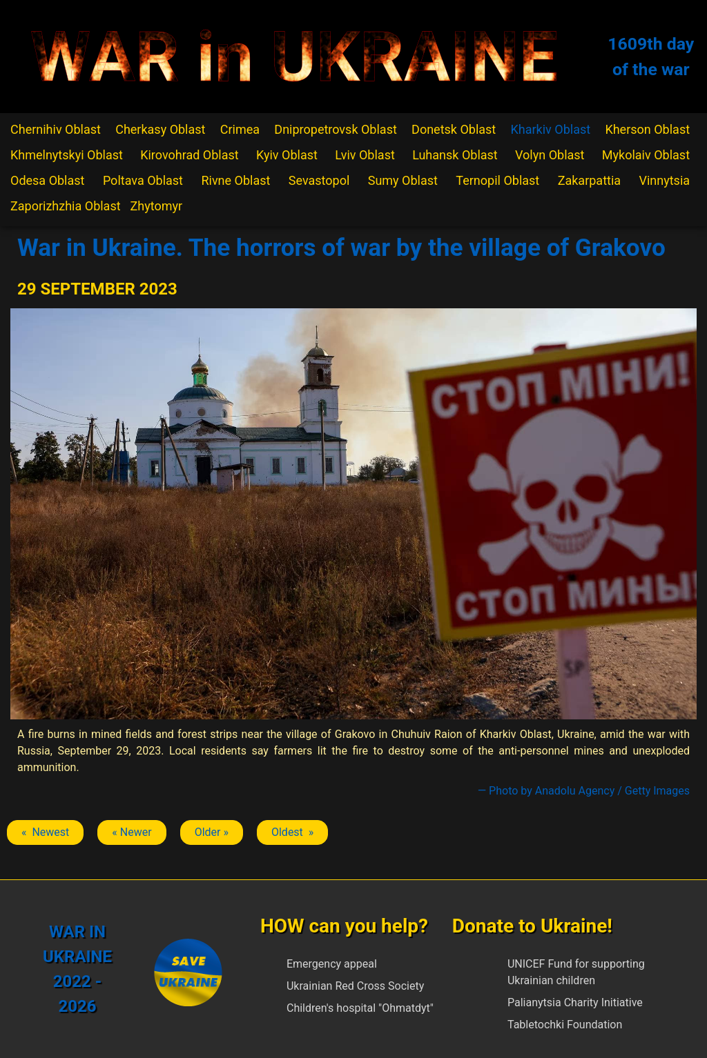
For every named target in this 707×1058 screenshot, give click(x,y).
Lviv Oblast (365, 155)
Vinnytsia (664, 180)
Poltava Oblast (143, 180)
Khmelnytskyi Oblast (66, 155)
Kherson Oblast (647, 129)
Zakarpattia (589, 180)
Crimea (240, 129)
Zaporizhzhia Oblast (65, 206)
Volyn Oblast (549, 155)
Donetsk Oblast (453, 129)
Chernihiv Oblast (55, 129)
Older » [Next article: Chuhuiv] (212, 832)
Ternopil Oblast (497, 180)
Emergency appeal (332, 963)
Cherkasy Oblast (160, 129)
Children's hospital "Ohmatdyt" (360, 1008)
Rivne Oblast (235, 180)
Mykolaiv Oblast (646, 155)
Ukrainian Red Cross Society (355, 985)
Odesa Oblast (47, 180)
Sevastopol (319, 180)
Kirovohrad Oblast (189, 155)
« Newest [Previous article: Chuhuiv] (45, 832)
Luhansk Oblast (455, 155)
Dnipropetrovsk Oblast (335, 129)
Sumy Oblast (403, 180)
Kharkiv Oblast (551, 129)
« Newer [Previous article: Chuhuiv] (131, 832)
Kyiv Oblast (287, 155)
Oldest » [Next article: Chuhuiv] (292, 832)
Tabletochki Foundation (564, 1024)
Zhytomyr (156, 206)
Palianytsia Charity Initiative (575, 1002)
